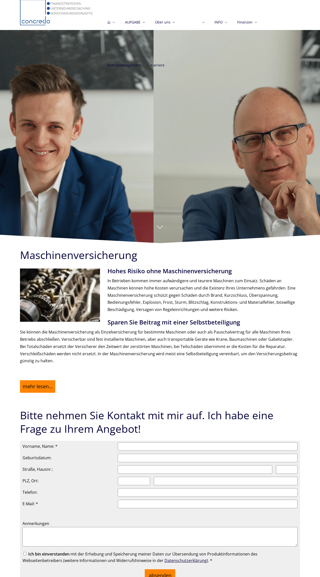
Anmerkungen (35, 520)
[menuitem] (111, 22)
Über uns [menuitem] (162, 24)
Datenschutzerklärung (185, 557)
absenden (160, 570)
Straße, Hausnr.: (37, 466)
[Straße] (195, 466)
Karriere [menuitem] (157, 68)
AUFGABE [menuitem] (132, 24)
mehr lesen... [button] (37, 384)
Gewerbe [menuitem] (192, 24)
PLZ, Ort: (30, 477)
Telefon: (30, 489)
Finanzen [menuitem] (244, 24)
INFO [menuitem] (218, 24)
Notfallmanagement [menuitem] (124, 68)
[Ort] (226, 478)
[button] (160, 230)
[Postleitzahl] (134, 478)
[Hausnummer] (287, 466)
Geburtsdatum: (37, 455)
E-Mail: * (30, 501)
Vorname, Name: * (40, 443)
